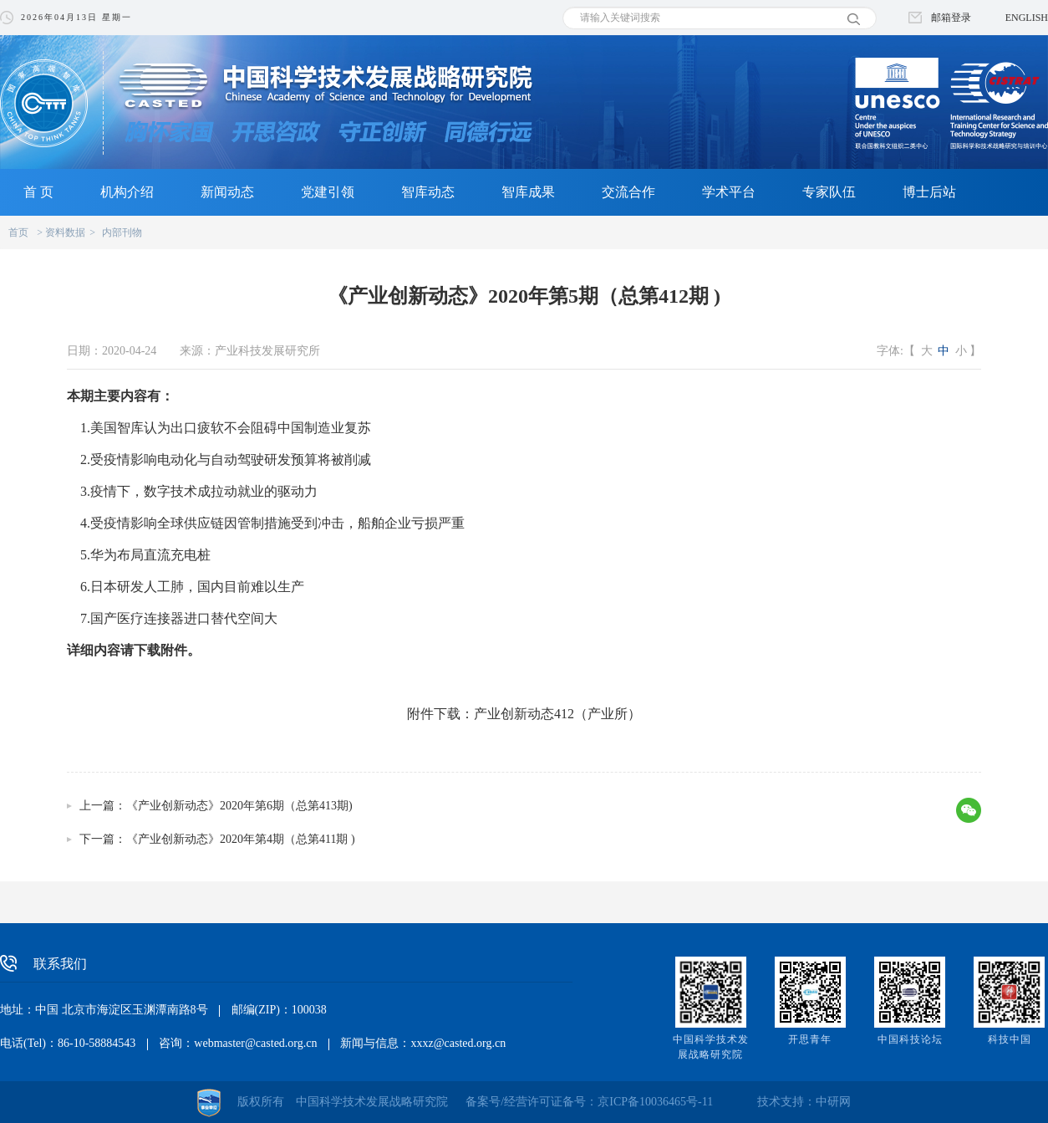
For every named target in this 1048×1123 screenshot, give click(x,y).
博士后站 (929, 192)
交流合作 (628, 192)
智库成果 (528, 192)
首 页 (38, 192)
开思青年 (810, 1039)
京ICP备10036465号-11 (655, 1101)
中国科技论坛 (910, 1039)
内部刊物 (122, 232)
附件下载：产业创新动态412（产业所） (524, 714)
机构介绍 (127, 192)
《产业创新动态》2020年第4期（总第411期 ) (240, 839)
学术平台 (728, 192)
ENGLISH (1026, 17)
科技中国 (1009, 1039)
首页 (18, 232)
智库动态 (428, 192)
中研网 (833, 1101)
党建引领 (327, 192)
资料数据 (65, 232)
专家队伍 (829, 192)
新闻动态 (227, 192)
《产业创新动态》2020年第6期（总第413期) (239, 805)
